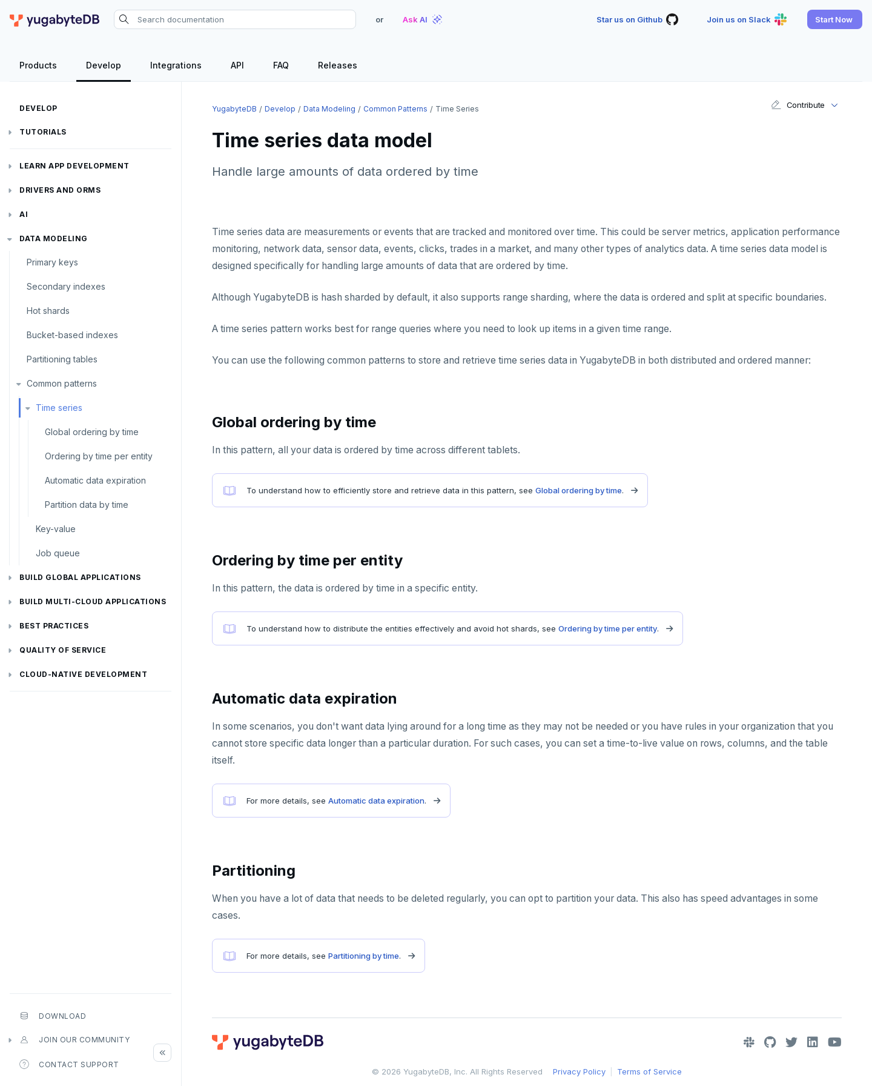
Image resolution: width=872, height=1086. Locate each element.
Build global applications (80, 577)
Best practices (53, 625)
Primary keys (52, 262)
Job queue (58, 553)
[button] (834, 19)
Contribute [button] (798, 104)
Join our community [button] (74, 1040)
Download (52, 1016)
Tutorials (43, 131)
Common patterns (62, 383)
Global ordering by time (92, 432)
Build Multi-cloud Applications (92, 601)
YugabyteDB (234, 108)
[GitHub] (770, 1042)
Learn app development (74, 165)
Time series (59, 407)
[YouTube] (835, 1042)
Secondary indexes (66, 286)
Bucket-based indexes (72, 335)
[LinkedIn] (812, 1042)
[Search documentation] (235, 19)
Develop (38, 108)
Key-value (56, 529)
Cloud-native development (83, 674)
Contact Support (69, 1064)
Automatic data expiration (95, 480)
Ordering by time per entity (99, 456)
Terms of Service (649, 1071)
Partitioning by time (363, 956)
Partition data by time (86, 504)
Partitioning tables (62, 359)
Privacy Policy (579, 1071)
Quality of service (62, 650)
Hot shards (48, 310)
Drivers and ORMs (60, 190)
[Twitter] (791, 1042)
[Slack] (749, 1042)
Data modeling (53, 238)
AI (23, 214)
